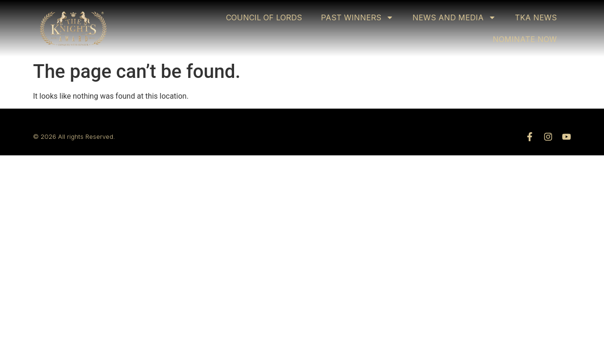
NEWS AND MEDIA (454, 17)
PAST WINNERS (357, 17)
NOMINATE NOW (525, 39)
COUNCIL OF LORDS (264, 17)
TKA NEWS (536, 17)
